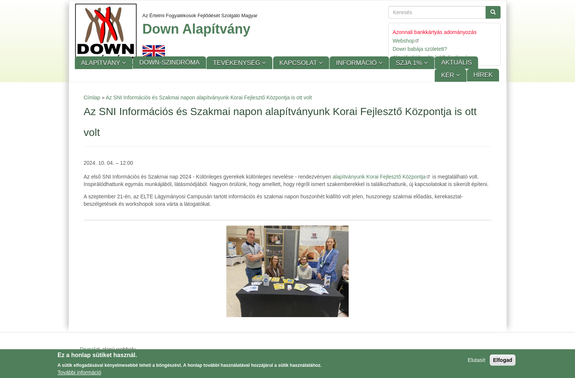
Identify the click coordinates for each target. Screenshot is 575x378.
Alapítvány (101, 62)
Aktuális (456, 62)
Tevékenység (237, 62)
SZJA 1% (410, 62)
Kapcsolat (299, 62)
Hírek (483, 74)
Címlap (92, 97)
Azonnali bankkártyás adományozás (435, 32)
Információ (357, 62)
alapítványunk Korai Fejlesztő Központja (382, 177)
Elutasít (476, 361)
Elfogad (502, 361)
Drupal (90, 349)
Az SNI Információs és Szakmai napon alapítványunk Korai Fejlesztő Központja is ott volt (209, 97)
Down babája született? (420, 49)
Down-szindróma (169, 62)
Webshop (406, 40)
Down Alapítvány (197, 29)
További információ (79, 374)
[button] (287, 271)
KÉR (448, 75)
